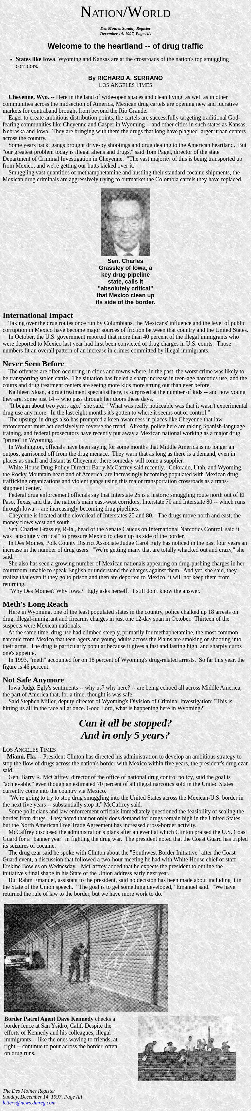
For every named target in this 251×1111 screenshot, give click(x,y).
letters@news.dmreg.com (29, 1102)
